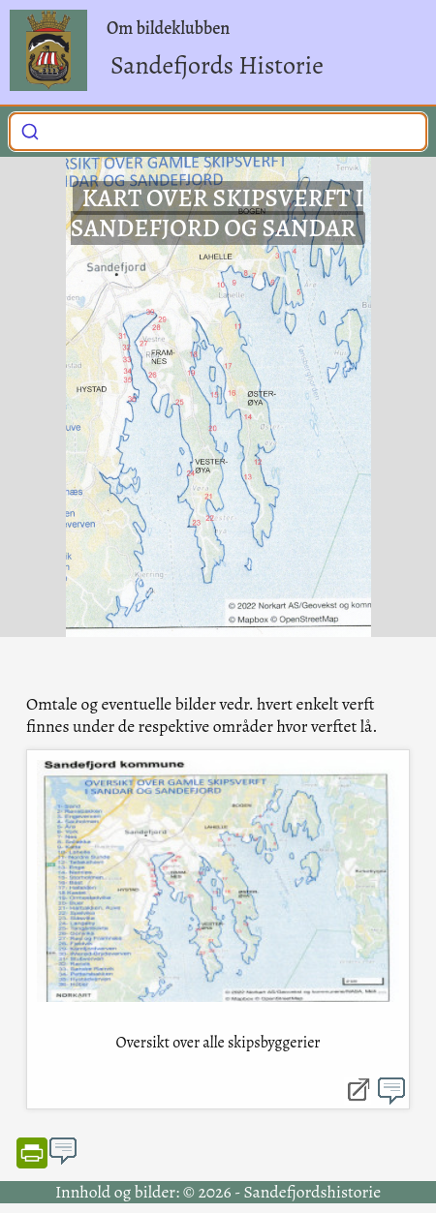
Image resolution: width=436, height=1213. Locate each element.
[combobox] (218, 131)
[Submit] (30, 129)
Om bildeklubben (168, 28)
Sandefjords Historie (217, 65)
